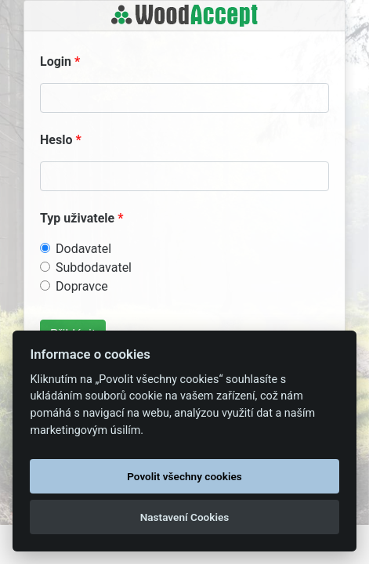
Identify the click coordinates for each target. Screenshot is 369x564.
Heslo (56, 139)
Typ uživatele (77, 218)
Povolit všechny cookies (184, 476)
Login (55, 61)
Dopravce (82, 286)
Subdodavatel (94, 267)
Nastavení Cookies (185, 517)
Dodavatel (83, 248)
